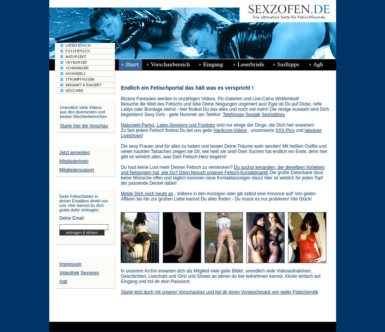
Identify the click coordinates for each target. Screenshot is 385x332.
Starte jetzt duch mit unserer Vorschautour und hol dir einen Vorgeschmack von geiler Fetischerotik (219, 292)
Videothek (69, 272)
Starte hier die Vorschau (84, 126)
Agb (63, 281)
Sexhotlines (273, 114)
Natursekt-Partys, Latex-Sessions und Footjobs (168, 125)
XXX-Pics (285, 130)
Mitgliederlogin (73, 161)
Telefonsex (233, 114)
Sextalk (253, 114)
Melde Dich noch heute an (147, 193)
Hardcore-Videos (230, 130)
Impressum (70, 264)
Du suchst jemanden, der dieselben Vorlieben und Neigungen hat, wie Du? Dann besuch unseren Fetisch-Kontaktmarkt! (222, 170)
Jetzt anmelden (74, 152)
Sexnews (89, 272)
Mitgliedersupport (76, 170)
